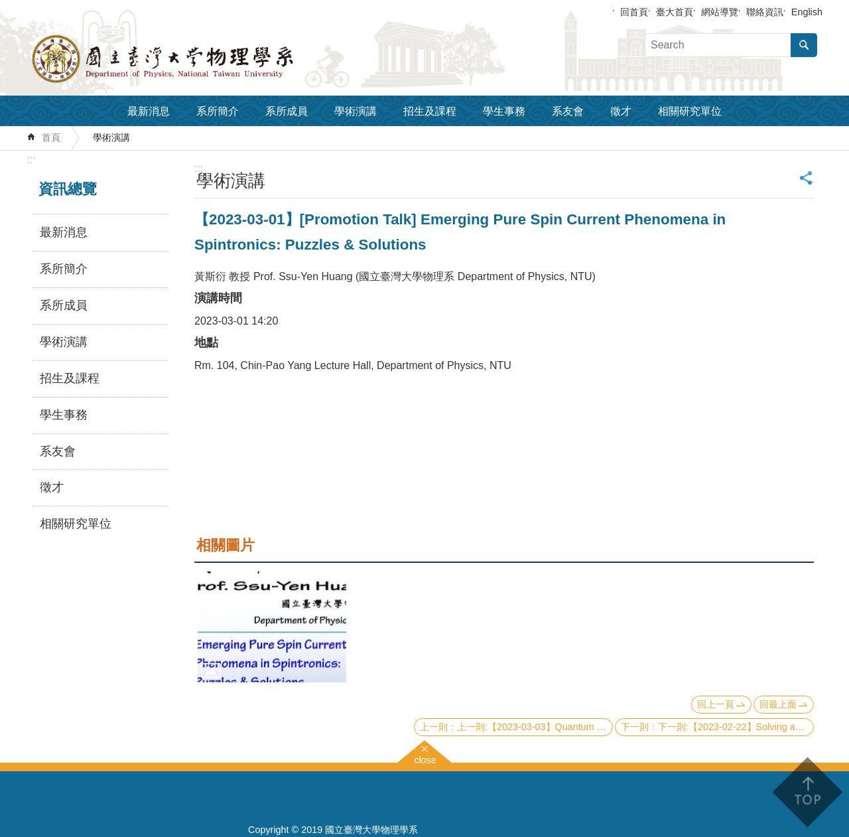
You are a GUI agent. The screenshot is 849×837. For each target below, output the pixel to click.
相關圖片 (225, 545)
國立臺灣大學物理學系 (192, 59)
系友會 (568, 111)
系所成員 (286, 111)
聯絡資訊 (764, 12)
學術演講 (355, 111)
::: (31, 159)
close (425, 758)
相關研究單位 (690, 111)
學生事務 (504, 111)
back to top (807, 792)
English (806, 12)
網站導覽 (719, 12)
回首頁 (634, 12)
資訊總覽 (67, 189)
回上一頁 (715, 704)
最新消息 (148, 111)
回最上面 (778, 704)
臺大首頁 (674, 12)
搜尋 (804, 45)
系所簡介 (217, 111)
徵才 (620, 111)
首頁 (51, 137)
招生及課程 (429, 111)
